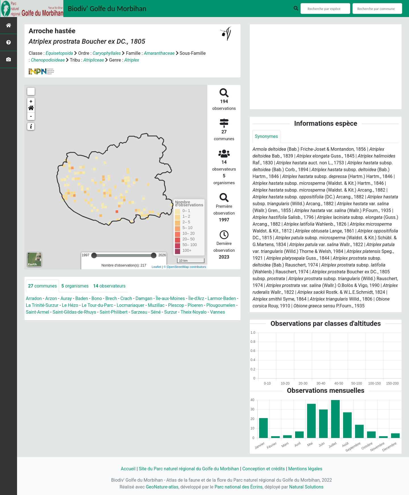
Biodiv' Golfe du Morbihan (107, 8)
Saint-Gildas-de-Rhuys (107, 312)
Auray (66, 298)
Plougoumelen (40, 312)
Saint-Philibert (147, 312)
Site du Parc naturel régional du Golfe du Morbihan (188, 468)
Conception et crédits (264, 468)
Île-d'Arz (198, 298)
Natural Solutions (306, 487)
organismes (75, 286)
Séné (190, 312)
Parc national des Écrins (238, 487)
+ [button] (31, 101)
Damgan (145, 298)
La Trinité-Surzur (44, 305)
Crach (127, 298)
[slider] (94, 255)
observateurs (110, 286)
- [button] (31, 116)
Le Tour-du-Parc (100, 305)
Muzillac (159, 305)
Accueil (127, 468)
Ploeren (199, 305)
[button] (31, 109)
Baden (82, 298)
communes (42, 286)
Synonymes (266, 136)
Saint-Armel (70, 312)
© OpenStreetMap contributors (185, 267)
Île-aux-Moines (172, 298)
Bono (97, 298)
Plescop (180, 305)
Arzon (51, 298)
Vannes (51, 319)
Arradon (34, 298)
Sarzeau (173, 312)
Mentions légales (306, 468)
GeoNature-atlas (161, 487)
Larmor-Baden (223, 298)
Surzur (204, 312)
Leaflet (156, 267)
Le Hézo (73, 305)
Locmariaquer (134, 305)
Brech (112, 298)
